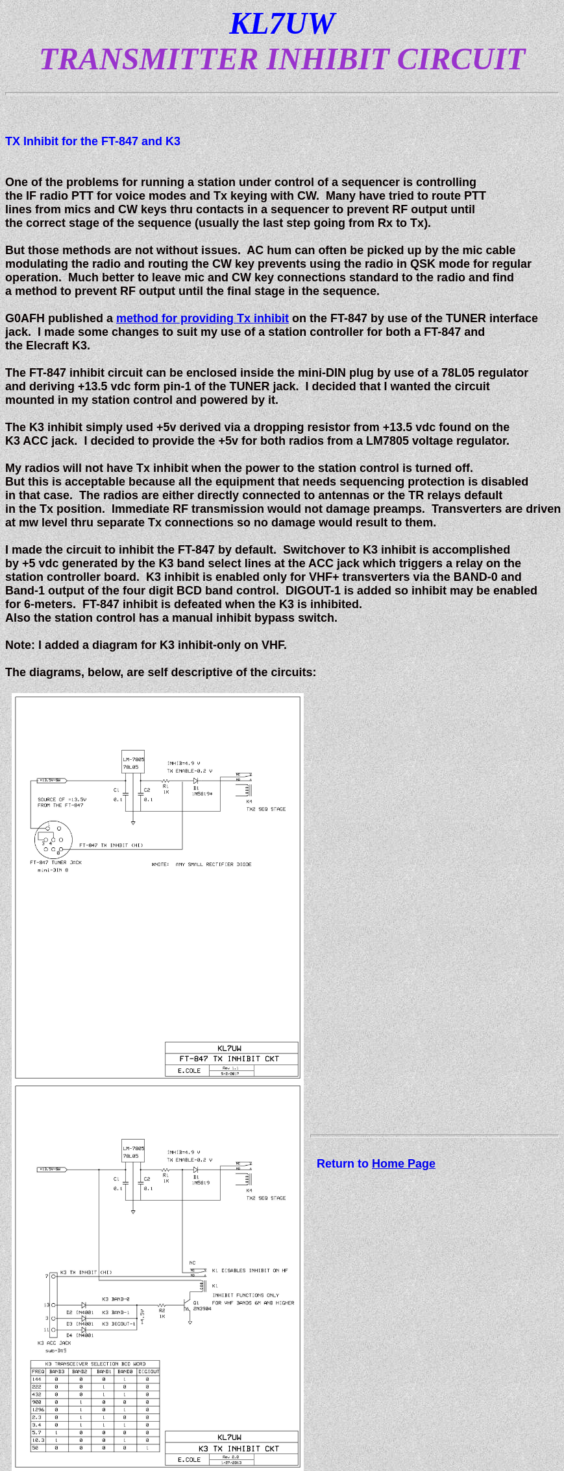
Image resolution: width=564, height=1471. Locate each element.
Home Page (403, 1163)
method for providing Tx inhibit (202, 318)
